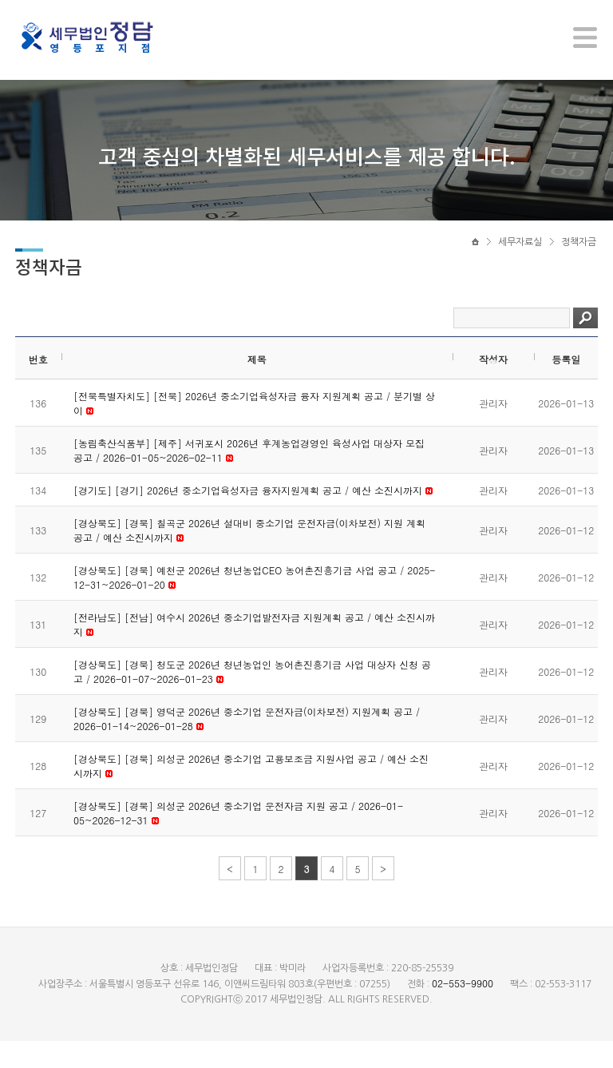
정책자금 (578, 261)
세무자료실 (520, 261)
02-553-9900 (462, 1010)
